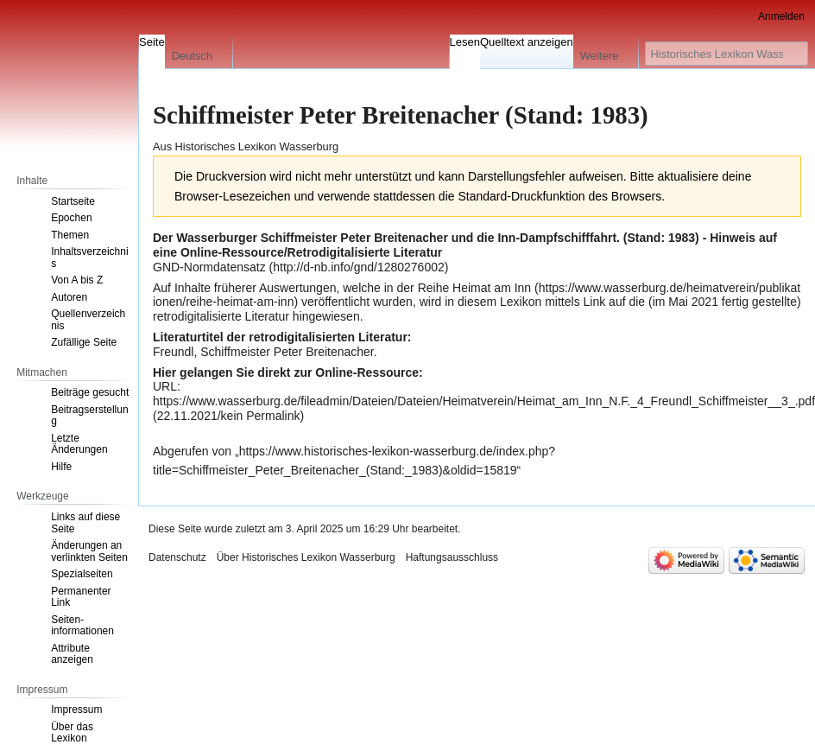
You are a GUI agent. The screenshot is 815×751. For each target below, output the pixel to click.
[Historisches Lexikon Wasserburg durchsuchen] (726, 53)
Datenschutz (177, 557)
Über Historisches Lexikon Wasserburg (306, 557)
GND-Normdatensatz (209, 267)
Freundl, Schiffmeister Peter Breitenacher (263, 352)
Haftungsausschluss (452, 557)
